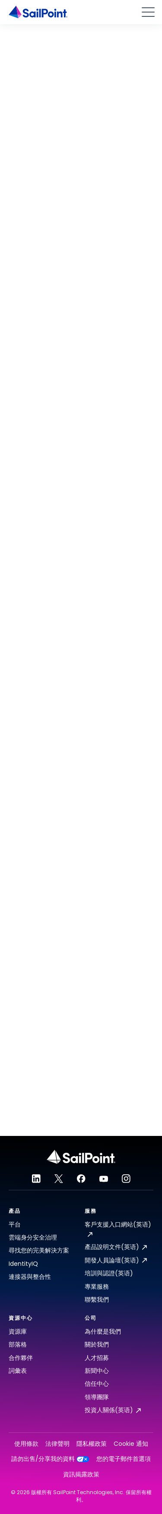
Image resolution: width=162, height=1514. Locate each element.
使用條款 (26, 1444)
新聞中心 (97, 1370)
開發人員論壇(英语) (116, 1260)
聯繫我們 (97, 1299)
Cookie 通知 (131, 1444)
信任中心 (97, 1383)
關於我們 (97, 1344)
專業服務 (97, 1286)
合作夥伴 (21, 1357)
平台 (15, 1224)
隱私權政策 (91, 1444)
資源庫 (18, 1331)
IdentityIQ (23, 1263)
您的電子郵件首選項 (123, 1459)
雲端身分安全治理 (33, 1237)
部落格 (18, 1344)
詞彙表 (18, 1370)
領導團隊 (97, 1397)
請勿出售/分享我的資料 (50, 1459)
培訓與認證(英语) (109, 1273)
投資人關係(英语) (113, 1410)
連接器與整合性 (30, 1276)
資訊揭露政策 (81, 1474)
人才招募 (97, 1357)
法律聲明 (57, 1444)
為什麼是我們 (103, 1331)
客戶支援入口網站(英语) (118, 1228)
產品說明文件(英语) (116, 1247)
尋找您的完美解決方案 (39, 1250)
